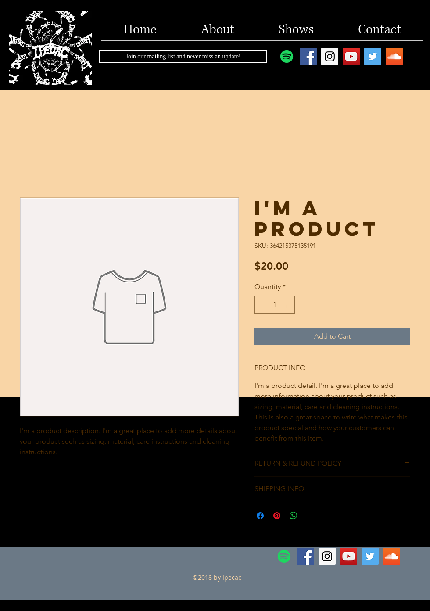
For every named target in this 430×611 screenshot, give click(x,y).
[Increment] (287, 304)
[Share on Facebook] (260, 515)
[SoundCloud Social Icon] (394, 56)
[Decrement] (262, 304)
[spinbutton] (274, 304)
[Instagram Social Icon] (329, 56)
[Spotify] (286, 56)
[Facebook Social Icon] (308, 56)
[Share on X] (310, 515)
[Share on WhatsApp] (293, 515)
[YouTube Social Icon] (351, 56)
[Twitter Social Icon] (372, 56)
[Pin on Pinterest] (277, 515)
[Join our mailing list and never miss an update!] (183, 56)
